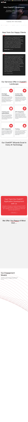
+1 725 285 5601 (25, 0)
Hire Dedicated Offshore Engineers (19, 406)
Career (5, 0)
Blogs (9, 0)
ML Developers (23, 399)
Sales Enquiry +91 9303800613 (17, 0)
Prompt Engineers (14, 399)
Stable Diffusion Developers (5, 399)
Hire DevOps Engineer (9, 406)
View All (14, 297)
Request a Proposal (14, 180)
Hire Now (14, 15)
